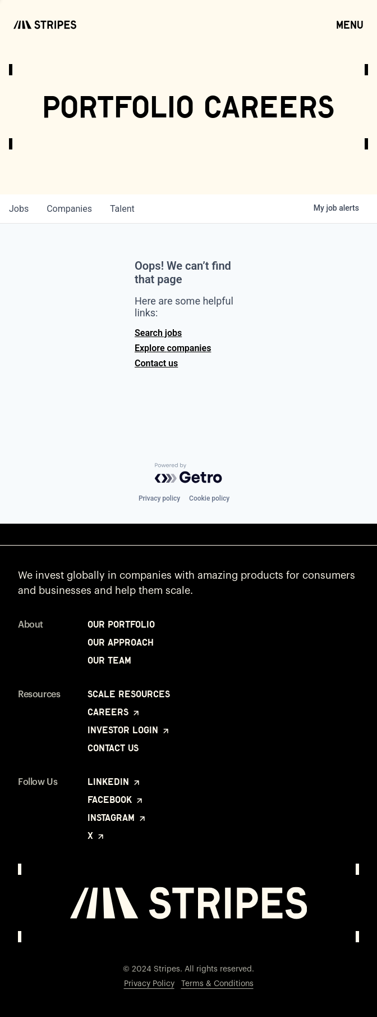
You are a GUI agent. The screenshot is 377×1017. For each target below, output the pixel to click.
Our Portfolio (121, 624)
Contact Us (113, 747)
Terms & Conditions (217, 984)
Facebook (116, 799)
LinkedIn (114, 781)
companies (69, 208)
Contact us (156, 363)
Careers (114, 712)
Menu (350, 24)
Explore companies (173, 348)
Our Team (109, 660)
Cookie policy (209, 498)
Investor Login (129, 729)
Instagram (117, 817)
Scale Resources (129, 694)
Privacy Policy (149, 984)
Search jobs (158, 333)
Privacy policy (159, 498)
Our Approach (121, 642)
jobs (19, 208)
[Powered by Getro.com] (188, 473)
